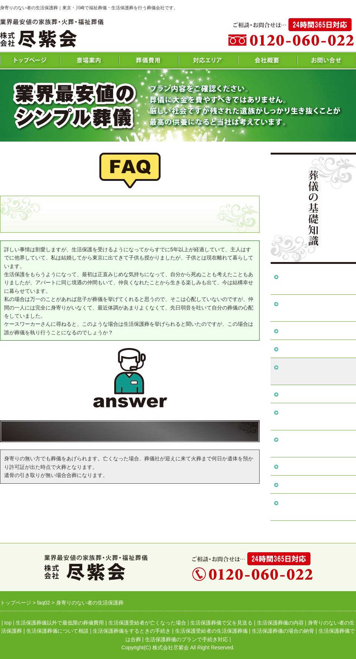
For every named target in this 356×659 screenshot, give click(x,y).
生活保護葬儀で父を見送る (315, 330)
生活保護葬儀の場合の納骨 (315, 466)
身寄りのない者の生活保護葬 (315, 371)
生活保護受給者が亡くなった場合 (315, 307)
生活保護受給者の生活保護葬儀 (315, 443)
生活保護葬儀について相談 (315, 394)
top (7, 623)
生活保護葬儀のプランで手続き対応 (315, 506)
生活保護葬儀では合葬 (309, 484)
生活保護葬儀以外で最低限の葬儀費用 (315, 280)
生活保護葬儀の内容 (306, 348)
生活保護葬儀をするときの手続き (315, 416)
